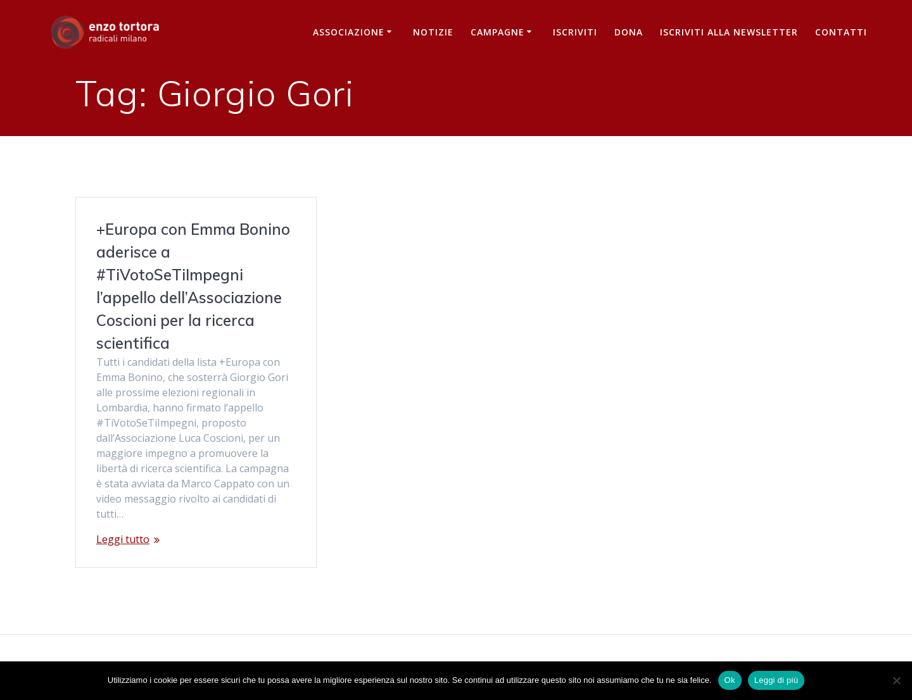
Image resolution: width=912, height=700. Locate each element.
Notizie (433, 32)
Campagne (497, 32)
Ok (730, 680)
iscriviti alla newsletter (729, 32)
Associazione (348, 32)
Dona (628, 32)
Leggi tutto (122, 539)
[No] (896, 680)
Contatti (841, 32)
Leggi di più (776, 680)
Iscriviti (575, 32)
